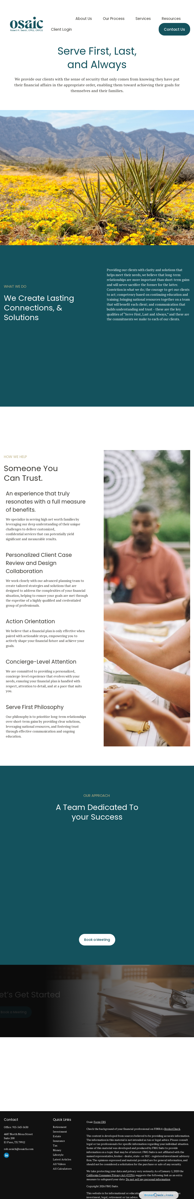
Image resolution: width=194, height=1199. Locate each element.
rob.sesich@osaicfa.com (18, 1149)
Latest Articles (62, 1159)
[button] (84, 7)
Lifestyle (58, 1155)
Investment (60, 1131)
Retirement (60, 1127)
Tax (55, 1145)
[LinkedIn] (6, 1155)
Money (57, 1150)
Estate (57, 1136)
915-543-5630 (20, 1127)
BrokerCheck (172, 1129)
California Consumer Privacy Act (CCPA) (110, 1175)
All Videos (59, 1164)
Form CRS (100, 1122)
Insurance (59, 1141)
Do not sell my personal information (148, 1179)
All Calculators (62, 1168)
